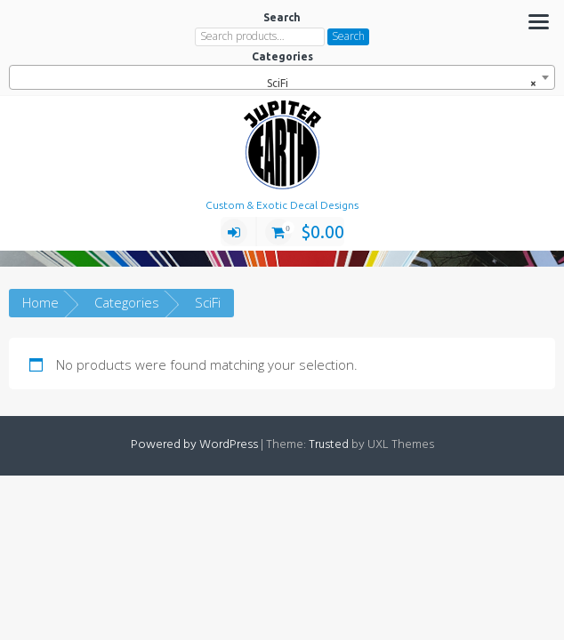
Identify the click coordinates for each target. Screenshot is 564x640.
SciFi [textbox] (397, 83)
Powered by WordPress (194, 445)
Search (348, 36)
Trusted (329, 445)
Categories (126, 302)
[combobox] (282, 77)
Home (40, 302)
